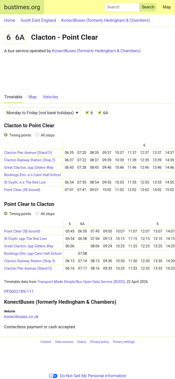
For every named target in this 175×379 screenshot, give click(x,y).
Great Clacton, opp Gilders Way (28, 167)
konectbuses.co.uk (21, 316)
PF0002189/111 (19, 291)
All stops (48, 135)
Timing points (20, 135)
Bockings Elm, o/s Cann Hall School (32, 175)
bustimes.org (22, 7)
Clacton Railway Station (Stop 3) (29, 261)
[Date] (42, 113)
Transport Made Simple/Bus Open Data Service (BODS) (81, 282)
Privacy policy (99, 342)
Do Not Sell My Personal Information (87, 375)
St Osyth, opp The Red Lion (25, 239)
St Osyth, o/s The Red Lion (25, 182)
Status (81, 342)
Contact (46, 342)
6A (103, 112)
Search (121, 6)
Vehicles (50, 96)
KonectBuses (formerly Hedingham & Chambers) (96, 50)
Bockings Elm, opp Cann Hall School (33, 253)
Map (167, 7)
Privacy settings (124, 342)
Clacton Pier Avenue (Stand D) (28, 153)
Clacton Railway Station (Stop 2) (29, 160)
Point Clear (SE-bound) (22, 190)
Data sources (64, 342)
